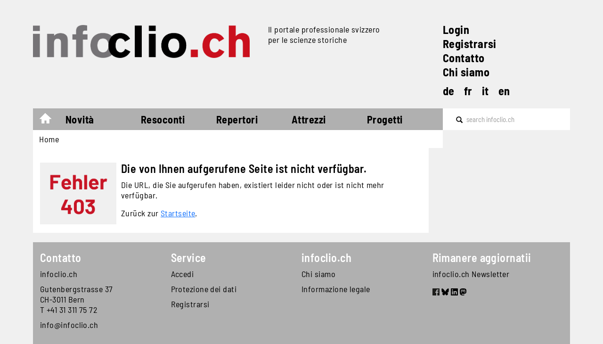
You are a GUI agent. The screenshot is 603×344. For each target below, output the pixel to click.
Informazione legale (336, 289)
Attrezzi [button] (309, 119)
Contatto (464, 58)
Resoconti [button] (163, 119)
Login (456, 29)
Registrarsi (470, 43)
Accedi (182, 274)
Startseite (178, 213)
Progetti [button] (385, 119)
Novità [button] (79, 119)
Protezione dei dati (204, 289)
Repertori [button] (237, 119)
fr (468, 91)
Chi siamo (466, 72)
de (449, 91)
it (485, 91)
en (504, 91)
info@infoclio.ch (69, 324)
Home (50, 120)
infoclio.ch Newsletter (471, 274)
